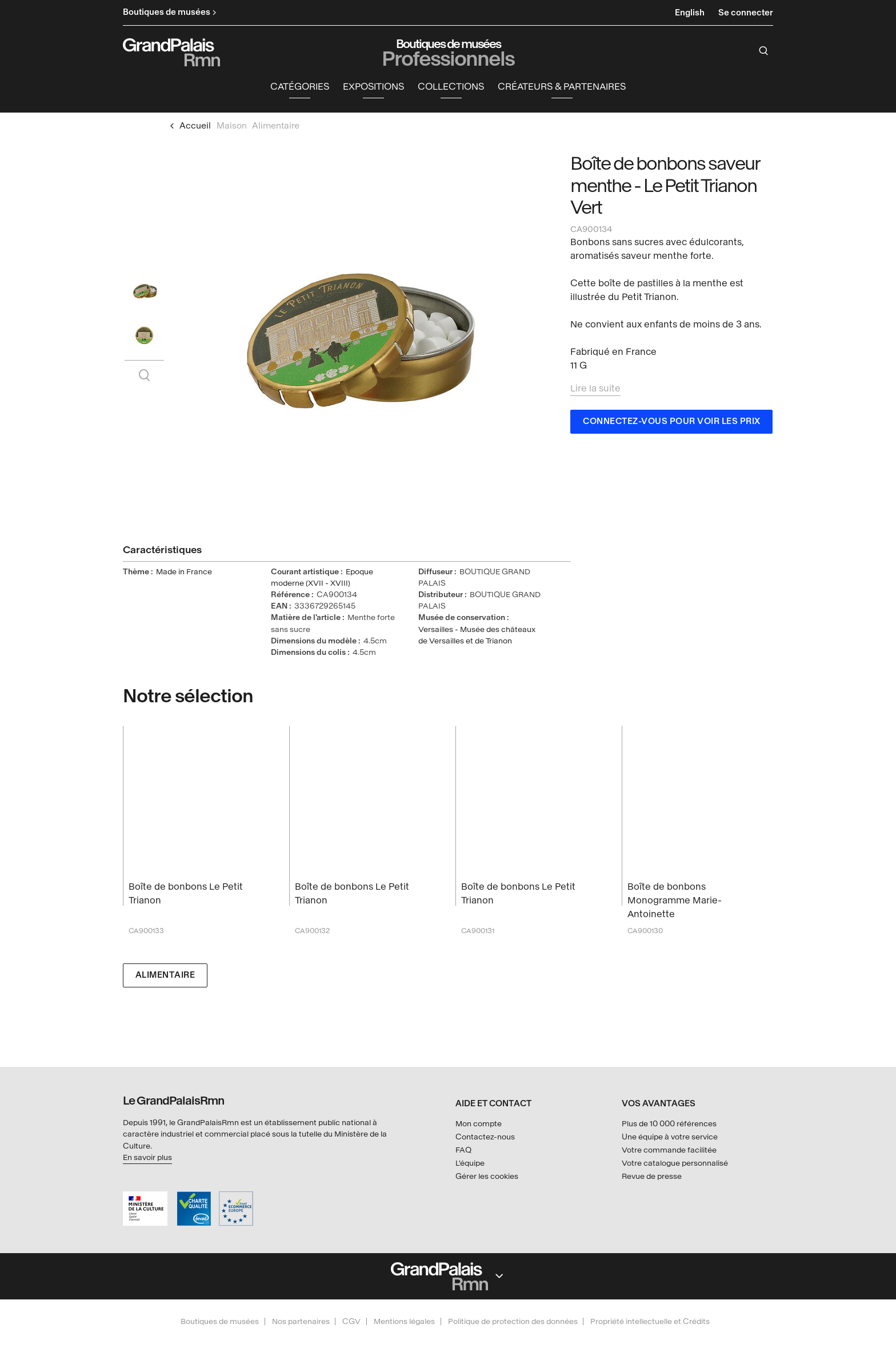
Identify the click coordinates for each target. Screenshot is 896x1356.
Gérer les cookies (486, 1176)
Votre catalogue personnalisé (675, 1163)
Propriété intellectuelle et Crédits (650, 1321)
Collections (451, 89)
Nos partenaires (301, 1321)
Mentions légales (404, 1321)
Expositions (373, 89)
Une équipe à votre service (670, 1137)
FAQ (463, 1150)
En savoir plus (147, 1157)
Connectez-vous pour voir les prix (672, 423)
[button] (299, 89)
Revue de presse (652, 1176)
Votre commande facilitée (669, 1150)
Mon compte (478, 1124)
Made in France (184, 574)
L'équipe (470, 1163)
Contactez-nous (485, 1137)
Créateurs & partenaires (562, 89)
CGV (351, 1321)
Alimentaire (165, 977)
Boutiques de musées (220, 1321)
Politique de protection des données (513, 1321)
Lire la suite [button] (595, 390)
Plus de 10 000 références (669, 1124)
